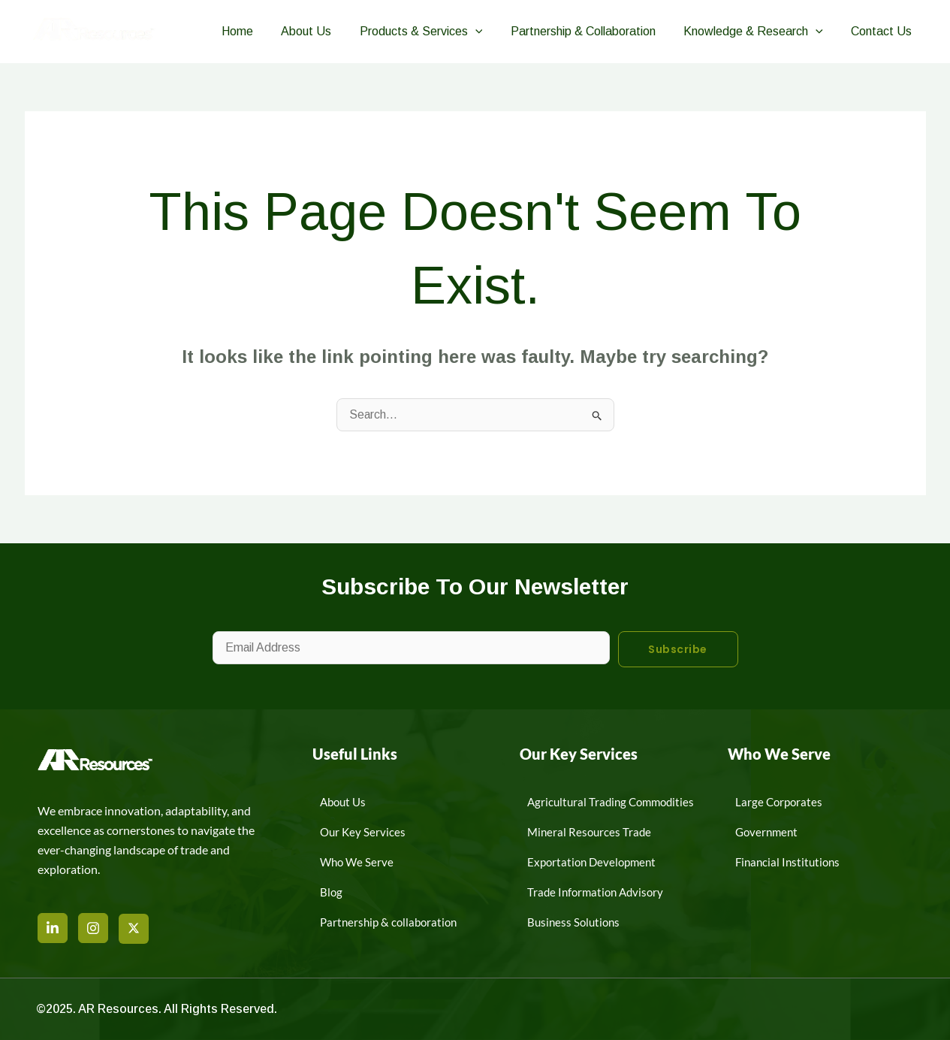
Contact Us (883, 31)
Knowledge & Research (759, 31)
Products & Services (434, 31)
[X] (134, 929)
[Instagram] (93, 928)
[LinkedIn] (53, 928)
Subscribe (677, 649)
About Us (324, 31)
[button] (488, 31)
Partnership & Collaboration (592, 31)
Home (259, 31)
